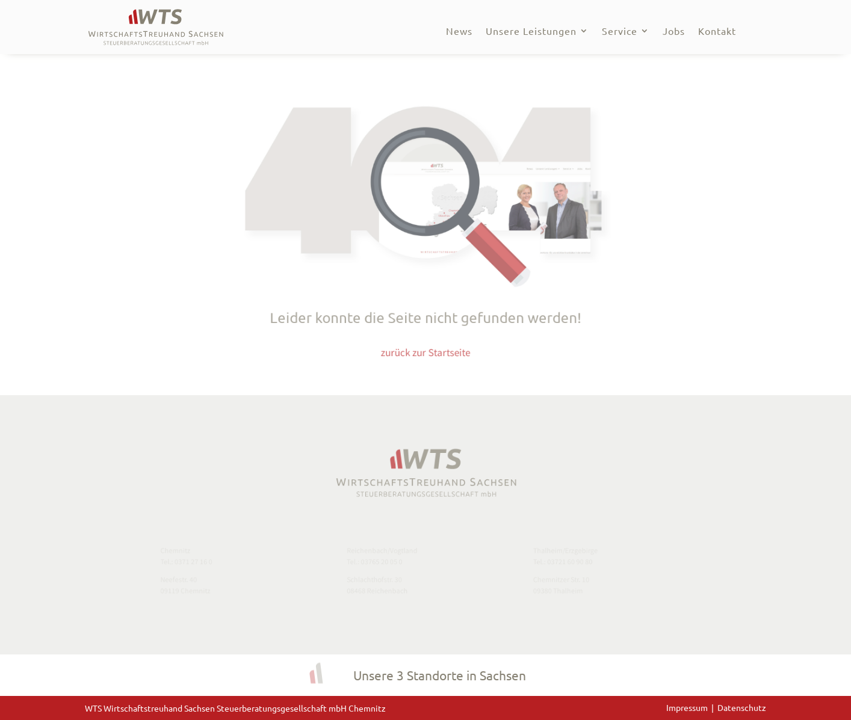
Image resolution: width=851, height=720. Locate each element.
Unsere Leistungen (531, 31)
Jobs (674, 31)
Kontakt (717, 31)
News (459, 31)
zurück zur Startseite (425, 345)
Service (619, 31)
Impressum (688, 707)
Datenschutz (741, 707)
